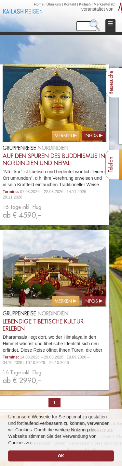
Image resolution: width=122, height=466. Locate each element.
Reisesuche (111, 82)
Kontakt (70, 4)
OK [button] (61, 456)
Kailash (85, 4)
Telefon (111, 165)
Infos (91, 136)
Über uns (54, 4)
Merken (63, 136)
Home (38, 4)
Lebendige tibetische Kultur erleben (43, 325)
